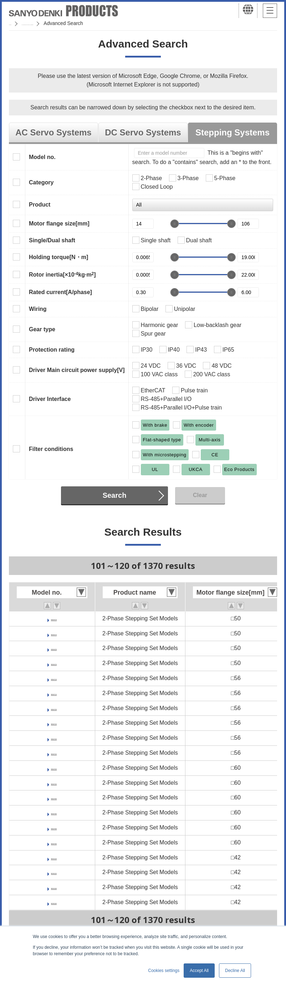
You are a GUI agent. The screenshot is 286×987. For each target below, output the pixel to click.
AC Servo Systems (53, 132)
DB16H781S (54, 783)
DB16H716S (54, 753)
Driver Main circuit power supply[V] (77, 370)
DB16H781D (54, 768)
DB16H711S (54, 693)
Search (115, 495)
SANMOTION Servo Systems (65, 23)
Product (39, 205)
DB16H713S (54, 723)
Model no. (42, 157)
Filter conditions (51, 449)
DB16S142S (54, 902)
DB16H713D (54, 708)
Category (41, 182)
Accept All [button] (199, 970)
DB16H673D (54, 648)
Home (15, 23)
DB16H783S (54, 842)
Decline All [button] (235, 970)
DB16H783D (54, 827)
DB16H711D (54, 678)
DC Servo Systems (143, 132)
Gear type (42, 329)
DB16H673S (54, 663)
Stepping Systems (232, 132)
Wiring (38, 309)
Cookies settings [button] (163, 970)
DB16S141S (54, 872)
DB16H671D (54, 618)
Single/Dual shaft (52, 240)
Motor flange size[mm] (59, 223)
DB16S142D (54, 887)
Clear (200, 495)
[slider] (174, 223)
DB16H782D (54, 797)
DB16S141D (54, 857)
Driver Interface (50, 399)
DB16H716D (54, 738)
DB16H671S (54, 633)
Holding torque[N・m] (58, 257)
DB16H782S (54, 812)
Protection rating (52, 350)
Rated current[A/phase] (60, 292)
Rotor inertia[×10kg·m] (62, 274)
